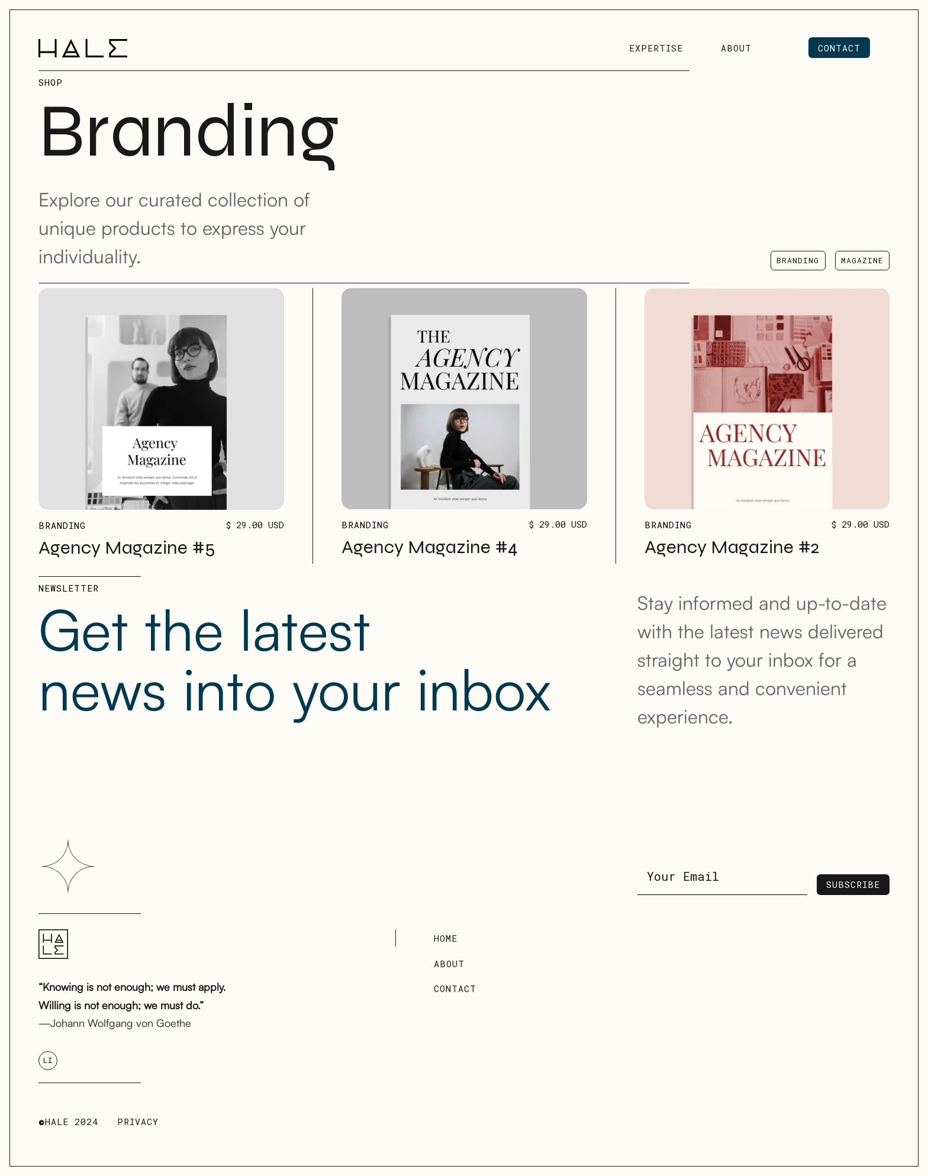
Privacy (138, 1121)
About (449, 964)
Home (445, 938)
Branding (62, 525)
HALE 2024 (68, 1121)
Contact (455, 988)
